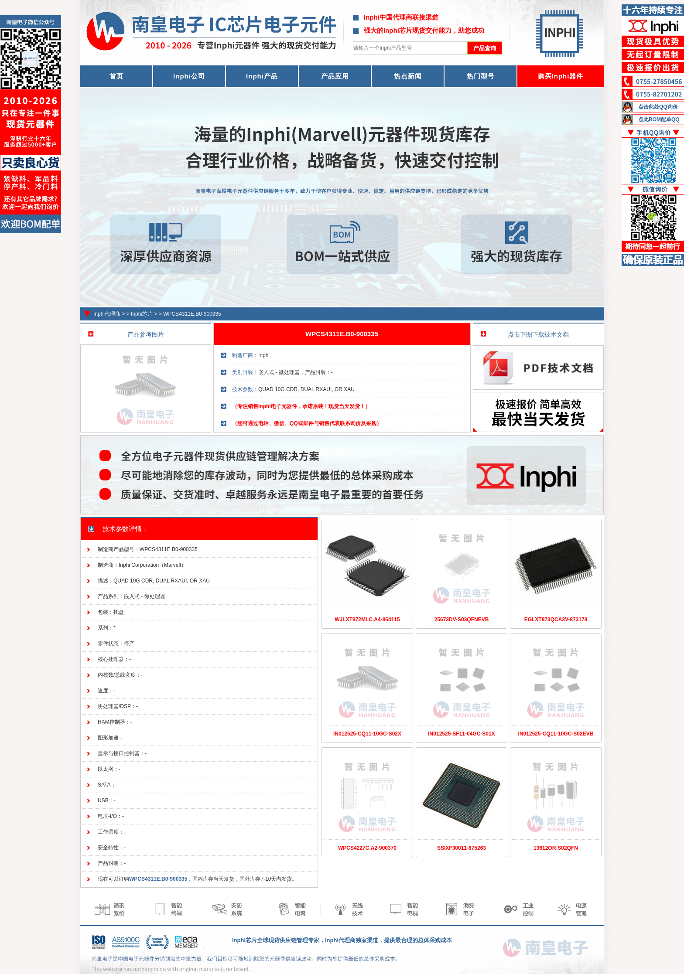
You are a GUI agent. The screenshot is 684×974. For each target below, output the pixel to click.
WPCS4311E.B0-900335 (192, 314)
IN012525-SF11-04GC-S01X (461, 734)
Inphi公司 (189, 76)
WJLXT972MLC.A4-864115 (367, 619)
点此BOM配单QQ (659, 119)
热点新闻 (408, 76)
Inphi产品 (262, 76)
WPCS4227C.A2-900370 (367, 848)
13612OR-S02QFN (556, 848)
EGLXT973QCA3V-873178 (556, 619)
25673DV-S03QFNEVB (461, 619)
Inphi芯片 (142, 314)
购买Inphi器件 (561, 76)
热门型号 (481, 76)
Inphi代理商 (106, 314)
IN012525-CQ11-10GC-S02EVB (556, 734)
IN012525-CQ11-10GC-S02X (367, 734)
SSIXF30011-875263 (461, 848)
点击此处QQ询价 (658, 107)
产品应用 (335, 76)
